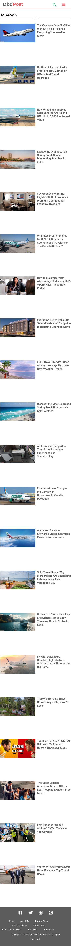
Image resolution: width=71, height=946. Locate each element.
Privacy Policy (41, 921)
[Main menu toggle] (64, 4)
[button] (54, 5)
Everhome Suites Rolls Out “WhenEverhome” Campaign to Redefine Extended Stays (54, 323)
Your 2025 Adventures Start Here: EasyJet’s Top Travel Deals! (53, 870)
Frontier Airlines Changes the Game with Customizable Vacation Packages (52, 493)
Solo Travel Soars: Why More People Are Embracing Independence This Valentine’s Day (54, 577)
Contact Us (49, 929)
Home (11, 921)
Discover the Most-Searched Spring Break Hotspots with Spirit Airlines (54, 407)
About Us (24, 921)
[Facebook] (20, 912)
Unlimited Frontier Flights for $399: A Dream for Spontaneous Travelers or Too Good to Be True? (52, 241)
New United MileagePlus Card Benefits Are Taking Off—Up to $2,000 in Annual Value (53, 114)
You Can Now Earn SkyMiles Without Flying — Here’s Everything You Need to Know (53, 30)
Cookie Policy (39, 925)
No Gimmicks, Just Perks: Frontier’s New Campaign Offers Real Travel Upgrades (52, 72)
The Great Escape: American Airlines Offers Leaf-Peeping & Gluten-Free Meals (54, 788)
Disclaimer (33, 929)
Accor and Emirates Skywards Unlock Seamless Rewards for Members (53, 534)
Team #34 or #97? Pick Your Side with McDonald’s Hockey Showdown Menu (54, 744)
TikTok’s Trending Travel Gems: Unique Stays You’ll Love (52, 702)
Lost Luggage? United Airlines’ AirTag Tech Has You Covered (52, 828)
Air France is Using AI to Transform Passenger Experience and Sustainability (51, 451)
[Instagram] (40, 912)
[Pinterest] (51, 912)
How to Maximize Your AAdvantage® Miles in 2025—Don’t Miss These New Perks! (54, 283)
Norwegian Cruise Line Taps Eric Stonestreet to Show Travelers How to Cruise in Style (54, 619)
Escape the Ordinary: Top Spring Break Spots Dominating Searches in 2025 (52, 157)
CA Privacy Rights (19, 925)
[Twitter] (30, 912)
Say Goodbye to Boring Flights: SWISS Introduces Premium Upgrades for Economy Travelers (52, 199)
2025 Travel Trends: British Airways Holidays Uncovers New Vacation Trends (53, 365)
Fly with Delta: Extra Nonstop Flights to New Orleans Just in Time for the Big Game (53, 661)
